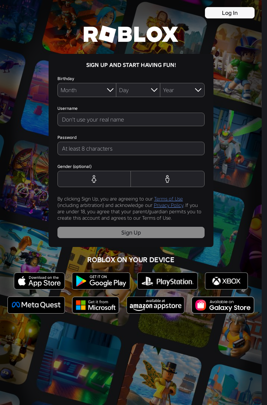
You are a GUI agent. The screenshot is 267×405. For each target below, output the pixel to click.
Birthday (65, 78)
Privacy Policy (168, 205)
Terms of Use (168, 199)
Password (67, 137)
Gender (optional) (74, 166)
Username (67, 108)
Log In (230, 12)
